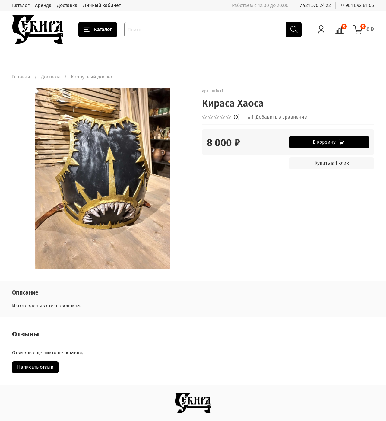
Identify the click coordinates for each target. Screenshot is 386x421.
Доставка (67, 5)
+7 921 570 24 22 (314, 5)
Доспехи (50, 77)
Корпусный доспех (92, 77)
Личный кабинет (102, 5)
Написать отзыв (35, 367)
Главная (21, 77)
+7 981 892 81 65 (357, 5)
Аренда (43, 5)
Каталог (21, 5)
